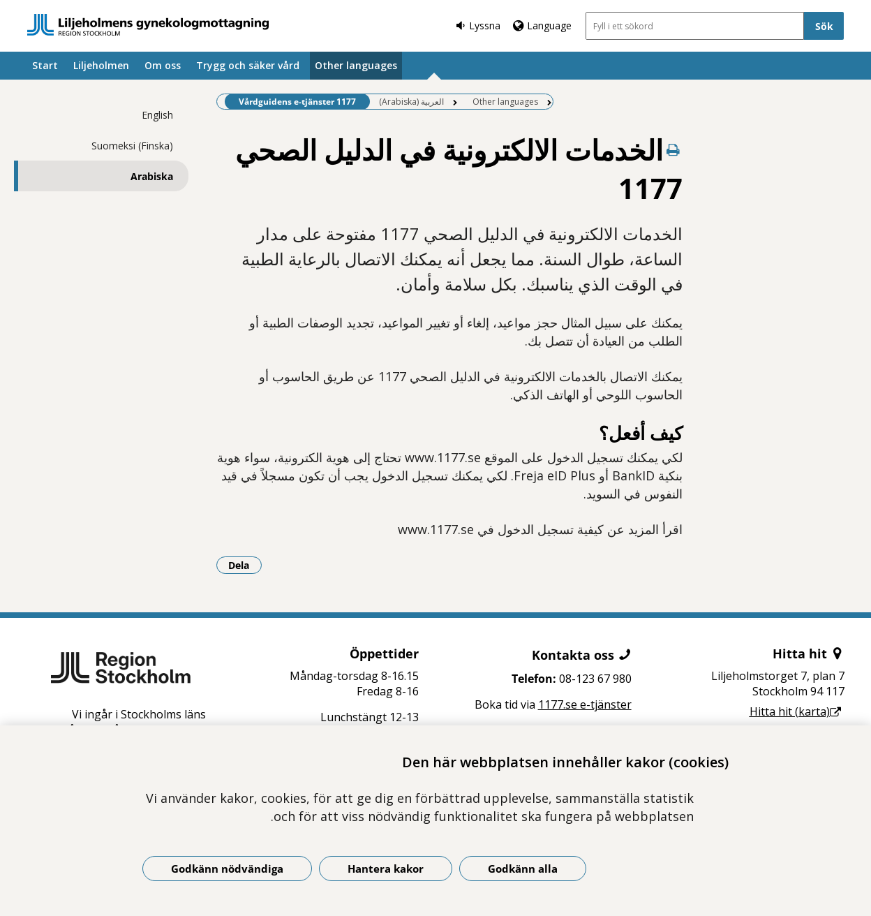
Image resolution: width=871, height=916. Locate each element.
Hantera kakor (386, 869)
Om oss (162, 65)
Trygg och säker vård (247, 65)
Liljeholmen (101, 65)
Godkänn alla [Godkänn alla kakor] (523, 869)
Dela (245, 565)
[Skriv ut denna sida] (673, 149)
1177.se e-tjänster (585, 704)
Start (45, 65)
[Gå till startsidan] (148, 25)
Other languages (356, 65)
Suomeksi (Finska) (132, 145)
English (157, 114)
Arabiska (152, 176)
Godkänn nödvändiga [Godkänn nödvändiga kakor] (227, 869)
